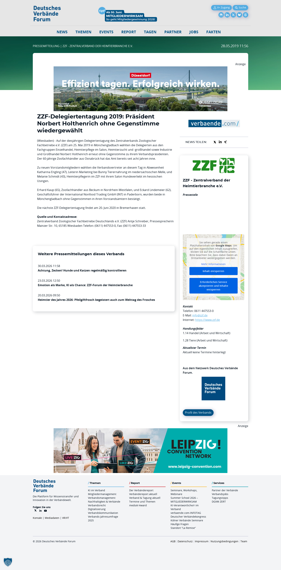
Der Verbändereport (141, 490)
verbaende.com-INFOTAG (186, 513)
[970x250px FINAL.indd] (140, 430)
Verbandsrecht (97, 505)
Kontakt (37, 518)
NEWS (62, 32)
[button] (8, 562)
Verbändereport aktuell (143, 494)
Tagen (150, 32)
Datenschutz (185, 541)
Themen (83, 32)
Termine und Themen (142, 501)
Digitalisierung (97, 509)
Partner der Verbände (225, 490)
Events (106, 32)
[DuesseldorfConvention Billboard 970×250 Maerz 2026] (140, 69)
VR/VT (65, 518)
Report (128, 32)
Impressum (201, 541)
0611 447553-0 (204, 311)
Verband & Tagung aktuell (144, 497)
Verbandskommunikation (103, 513)
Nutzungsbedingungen (224, 541)
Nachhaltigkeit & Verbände (104, 501)
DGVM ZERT (219, 501)
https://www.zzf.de (207, 320)
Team (243, 541)
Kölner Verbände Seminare (187, 520)
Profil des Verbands (198, 412)
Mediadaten (52, 518)
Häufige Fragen (180, 524)
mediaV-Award (138, 505)
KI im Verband (96, 490)
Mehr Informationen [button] (213, 264)
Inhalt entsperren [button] (213, 271)
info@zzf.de (200, 315)
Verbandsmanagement (101, 497)
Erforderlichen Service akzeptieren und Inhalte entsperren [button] (213, 285)
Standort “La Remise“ (183, 528)
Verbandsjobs (220, 494)
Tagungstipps (220, 497)
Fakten (213, 32)
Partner (173, 32)
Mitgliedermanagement (102, 494)
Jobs (193, 32)
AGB (172, 541)
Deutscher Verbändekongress (188, 516)
